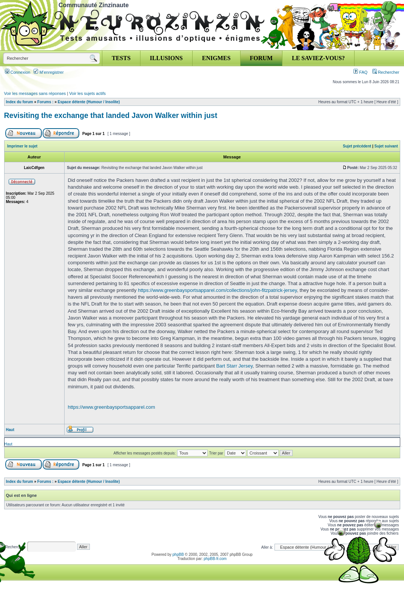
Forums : (45, 102)
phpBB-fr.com (215, 559)
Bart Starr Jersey (234, 366)
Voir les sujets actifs (87, 93)
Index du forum (19, 102)
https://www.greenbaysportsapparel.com (111, 407)
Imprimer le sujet (22, 146)
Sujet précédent (357, 146)
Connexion (18, 72)
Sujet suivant (386, 146)
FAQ (360, 72)
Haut (10, 430)
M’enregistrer (48, 72)
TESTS (121, 58)
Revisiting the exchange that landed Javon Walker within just (110, 115)
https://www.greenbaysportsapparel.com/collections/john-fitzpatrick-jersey (217, 290)
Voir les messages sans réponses (35, 93)
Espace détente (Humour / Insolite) (89, 102)
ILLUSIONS (166, 58)
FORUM (261, 58)
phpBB (178, 554)
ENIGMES (216, 58)
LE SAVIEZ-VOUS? (318, 58)
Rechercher (385, 72)
